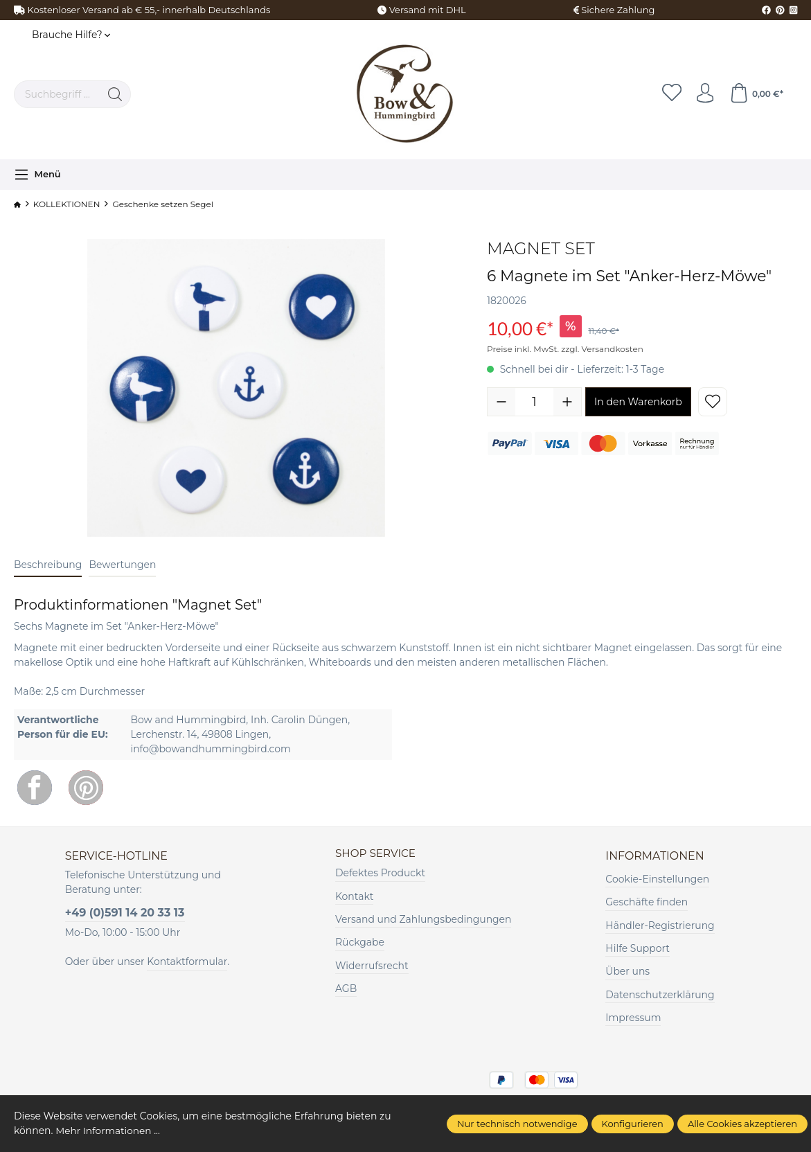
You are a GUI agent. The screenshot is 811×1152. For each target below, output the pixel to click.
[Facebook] (34, 787)
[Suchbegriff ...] (57, 94)
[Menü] (37, 174)
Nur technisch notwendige (517, 1123)
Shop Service (377, 853)
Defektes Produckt (380, 873)
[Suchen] (115, 94)
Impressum (633, 1017)
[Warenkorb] (755, 94)
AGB (346, 989)
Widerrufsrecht (372, 965)
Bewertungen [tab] (122, 564)
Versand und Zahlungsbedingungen (423, 920)
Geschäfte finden (646, 902)
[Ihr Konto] (703, 94)
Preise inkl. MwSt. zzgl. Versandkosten (565, 349)
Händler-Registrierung (659, 925)
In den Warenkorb (638, 402)
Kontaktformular (187, 961)
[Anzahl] (534, 402)
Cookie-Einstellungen (657, 879)
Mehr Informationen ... (108, 1130)
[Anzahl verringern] (501, 402)
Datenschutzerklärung (659, 995)
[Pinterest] (86, 787)
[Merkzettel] (669, 94)
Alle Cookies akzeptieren (742, 1123)
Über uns (627, 971)
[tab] (48, 565)
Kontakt (354, 896)
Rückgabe (359, 943)
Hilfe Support (637, 948)
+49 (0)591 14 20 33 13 (125, 912)
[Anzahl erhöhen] (567, 402)
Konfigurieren (632, 1123)
